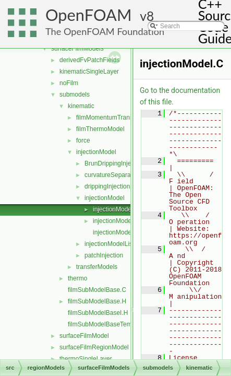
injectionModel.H (116, 221)
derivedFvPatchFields (89, 60)
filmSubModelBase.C (97, 289)
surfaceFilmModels (77, 48)
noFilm (68, 83)
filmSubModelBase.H (97, 301)
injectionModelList (109, 244)
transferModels (96, 267)
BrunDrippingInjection (114, 163)
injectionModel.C (116, 209)
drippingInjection (107, 186)
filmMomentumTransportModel (118, 117)
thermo (77, 278)
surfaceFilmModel (84, 335)
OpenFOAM (88, 15)
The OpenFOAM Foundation (104, 31)
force (83, 140)
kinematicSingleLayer (89, 71)
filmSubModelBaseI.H (98, 312)
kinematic (81, 106)
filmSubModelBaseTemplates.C (111, 324)
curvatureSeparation (112, 175)
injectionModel (96, 152)
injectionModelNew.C (122, 232)
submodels (74, 94)
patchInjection (103, 255)
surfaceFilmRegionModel (94, 347)
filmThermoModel (100, 129)
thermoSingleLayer (85, 358)
